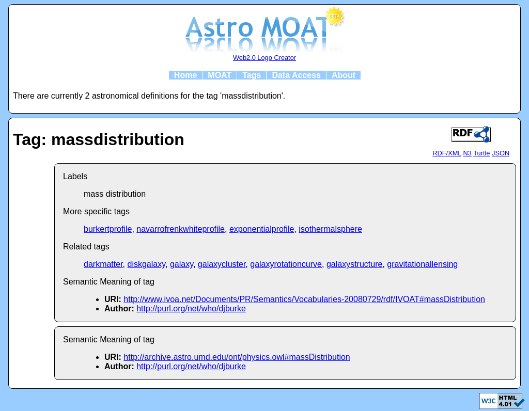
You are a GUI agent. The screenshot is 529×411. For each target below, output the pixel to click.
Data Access (296, 75)
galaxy (181, 264)
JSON (500, 153)
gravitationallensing (422, 264)
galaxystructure (354, 264)
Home (185, 75)
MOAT (219, 75)
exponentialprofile (261, 229)
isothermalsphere (330, 229)
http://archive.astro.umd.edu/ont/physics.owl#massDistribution (236, 357)
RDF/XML (446, 153)
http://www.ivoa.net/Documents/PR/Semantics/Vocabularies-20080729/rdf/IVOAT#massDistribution (304, 299)
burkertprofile (108, 229)
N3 (467, 153)
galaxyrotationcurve (286, 264)
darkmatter (103, 264)
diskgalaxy (146, 264)
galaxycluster (222, 264)
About (343, 75)
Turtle (481, 153)
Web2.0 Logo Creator (264, 57)
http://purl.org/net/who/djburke (191, 308)
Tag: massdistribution (98, 139)
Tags (251, 75)
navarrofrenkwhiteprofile (180, 229)
